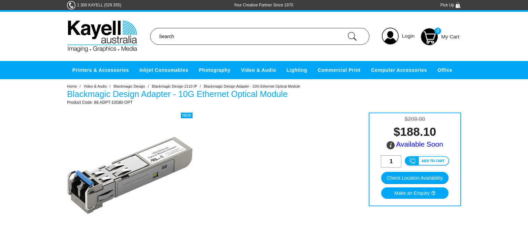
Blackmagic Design (129, 86)
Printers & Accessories (100, 70)
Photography (215, 70)
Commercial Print (339, 70)
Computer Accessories (399, 70)
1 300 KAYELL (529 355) (99, 5)
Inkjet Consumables (163, 70)
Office (444, 70)
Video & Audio (258, 70)
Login (408, 36)
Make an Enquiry (412, 193)
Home (72, 86)
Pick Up (450, 5)
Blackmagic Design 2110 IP (174, 86)
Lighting (297, 70)
